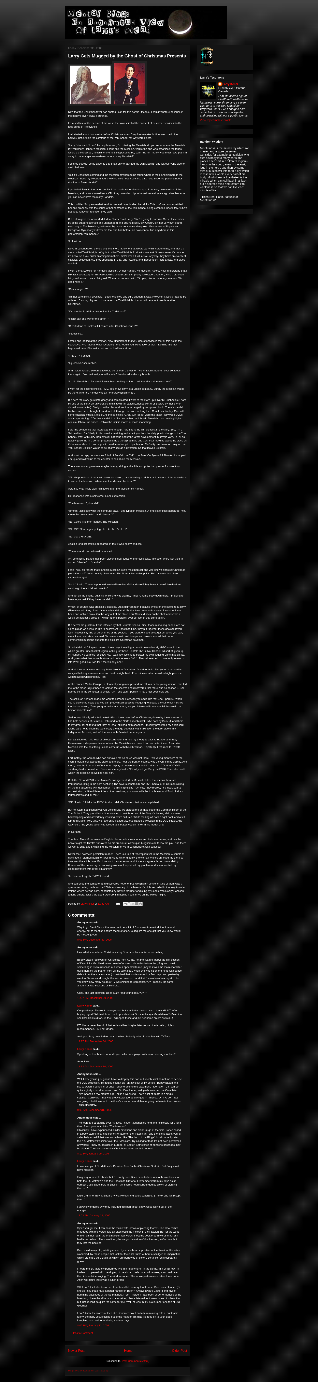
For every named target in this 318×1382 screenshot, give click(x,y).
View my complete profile (215, 120)
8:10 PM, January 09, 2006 (93, 1153)
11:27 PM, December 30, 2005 (95, 1041)
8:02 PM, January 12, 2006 (93, 1325)
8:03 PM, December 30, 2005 (94, 939)
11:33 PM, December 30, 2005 (95, 1066)
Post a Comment (83, 1333)
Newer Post (76, 1350)
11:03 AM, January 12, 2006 (93, 1215)
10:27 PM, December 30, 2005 (95, 997)
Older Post (179, 1350)
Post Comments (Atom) (135, 1361)
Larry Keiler (84, 1005)
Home (128, 1350)
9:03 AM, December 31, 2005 (94, 1109)
